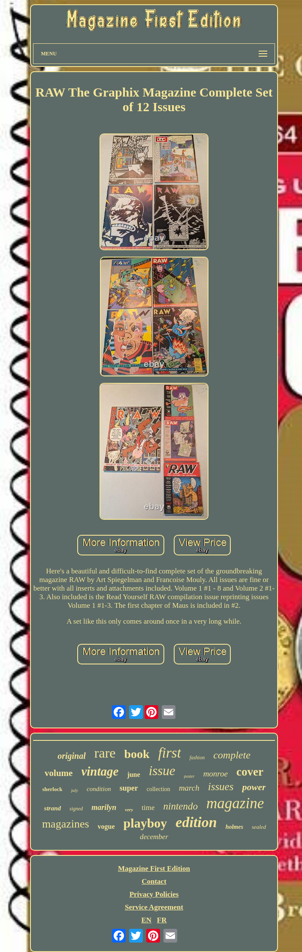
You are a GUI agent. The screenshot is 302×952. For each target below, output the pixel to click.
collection (158, 789)
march (189, 787)
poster (189, 776)
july (74, 790)
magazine (235, 803)
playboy (145, 823)
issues (221, 786)
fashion (197, 758)
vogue (106, 826)
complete (232, 755)
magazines (65, 824)
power (254, 787)
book (136, 754)
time (148, 807)
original (71, 756)
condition (99, 788)
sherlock (52, 789)
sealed (259, 827)
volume (58, 773)
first (169, 753)
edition (196, 822)
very (129, 809)
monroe (215, 773)
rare (105, 753)
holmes (234, 827)
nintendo (180, 806)
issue (162, 770)
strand (52, 808)
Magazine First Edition (154, 868)
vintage (99, 771)
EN (146, 920)
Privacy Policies (154, 894)
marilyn (103, 807)
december (154, 837)
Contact (154, 881)
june (133, 774)
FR (162, 920)
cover (249, 771)
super (129, 788)
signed (76, 809)
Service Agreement (154, 907)
